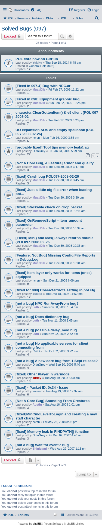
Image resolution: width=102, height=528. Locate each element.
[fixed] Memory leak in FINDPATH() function (52, 432)
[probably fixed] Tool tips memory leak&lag (52, 147)
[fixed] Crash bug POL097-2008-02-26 (47, 176)
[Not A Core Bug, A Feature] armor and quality (55, 163)
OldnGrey (38, 151)
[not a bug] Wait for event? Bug (42, 445)
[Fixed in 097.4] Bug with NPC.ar (43, 86)
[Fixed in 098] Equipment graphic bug (47, 99)
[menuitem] (19, 10)
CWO (36, 351)
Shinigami (39, 448)
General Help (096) (41, 65)
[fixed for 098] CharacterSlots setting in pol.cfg (55, 290)
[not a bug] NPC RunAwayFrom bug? (47, 303)
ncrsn (36, 137)
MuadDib (38, 89)
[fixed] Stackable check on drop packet (49, 207)
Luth (35, 307)
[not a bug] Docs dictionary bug (43, 317)
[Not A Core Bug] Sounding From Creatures (52, 401)
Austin (37, 404)
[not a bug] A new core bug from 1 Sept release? (57, 361)
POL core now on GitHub (37, 59)
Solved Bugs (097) (23, 29)
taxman (37, 391)
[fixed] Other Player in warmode (43, 374)
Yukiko (37, 62)
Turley (36, 377)
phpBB (37, 523)
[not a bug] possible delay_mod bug (46, 330)
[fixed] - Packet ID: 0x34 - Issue (42, 387)
